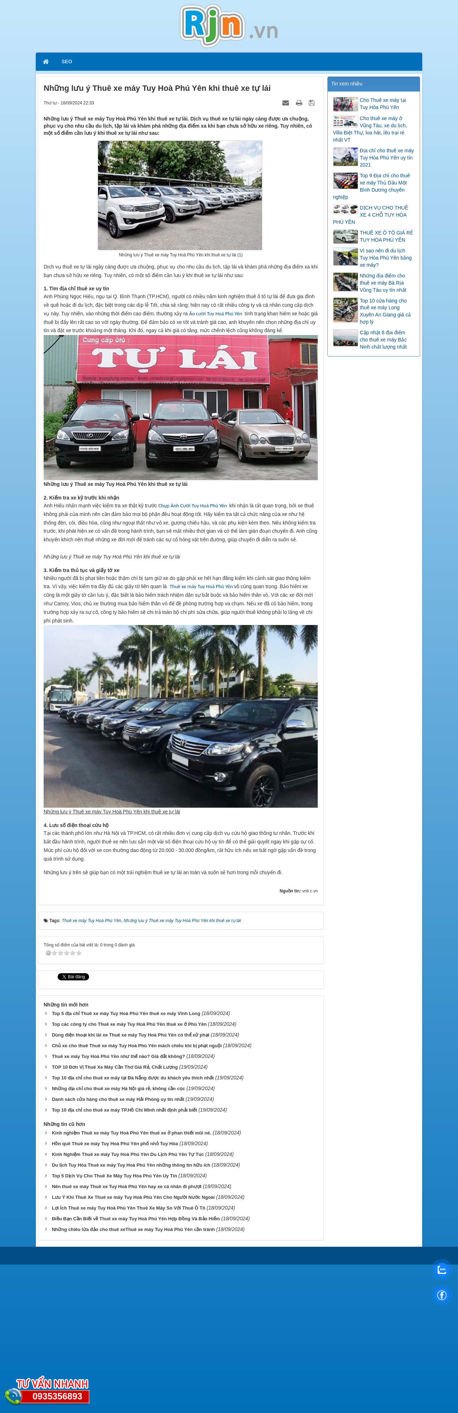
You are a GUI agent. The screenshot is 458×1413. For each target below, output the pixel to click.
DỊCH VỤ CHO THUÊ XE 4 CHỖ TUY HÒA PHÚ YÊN (370, 215)
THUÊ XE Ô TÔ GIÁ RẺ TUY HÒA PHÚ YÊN (386, 236)
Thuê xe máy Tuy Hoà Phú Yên (201, 735)
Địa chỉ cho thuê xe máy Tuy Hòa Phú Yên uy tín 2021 (387, 158)
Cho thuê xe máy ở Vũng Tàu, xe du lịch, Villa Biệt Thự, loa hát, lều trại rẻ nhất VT (370, 129)
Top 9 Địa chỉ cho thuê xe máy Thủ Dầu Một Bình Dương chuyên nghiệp (371, 186)
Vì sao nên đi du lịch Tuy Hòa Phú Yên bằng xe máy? (386, 258)
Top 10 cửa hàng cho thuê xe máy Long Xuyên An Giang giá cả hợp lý (385, 311)
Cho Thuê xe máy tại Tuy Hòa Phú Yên (383, 103)
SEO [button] (67, 61)
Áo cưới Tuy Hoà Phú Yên (215, 313)
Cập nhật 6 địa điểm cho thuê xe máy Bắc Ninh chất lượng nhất (383, 340)
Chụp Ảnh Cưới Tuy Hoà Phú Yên (193, 505)
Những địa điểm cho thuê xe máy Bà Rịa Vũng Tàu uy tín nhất (383, 283)
